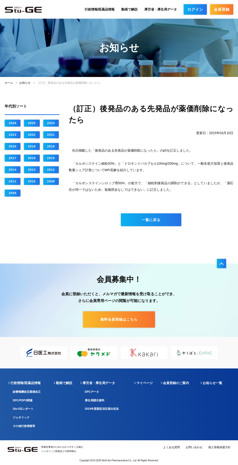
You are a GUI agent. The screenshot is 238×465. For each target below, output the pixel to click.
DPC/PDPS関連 (23, 400)
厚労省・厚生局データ (160, 9)
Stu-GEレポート (23, 408)
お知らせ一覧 (212, 383)
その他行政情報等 (24, 426)
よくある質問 (171, 447)
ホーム (9, 82)
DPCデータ (92, 391)
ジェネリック (21, 417)
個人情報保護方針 (219, 447)
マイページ (144, 383)
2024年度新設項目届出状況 (102, 408)
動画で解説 (129, 9)
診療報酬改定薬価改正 (27, 391)
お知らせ (24, 82)
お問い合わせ (194, 447)
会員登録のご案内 (176, 383)
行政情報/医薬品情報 (100, 9)
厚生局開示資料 (94, 400)
